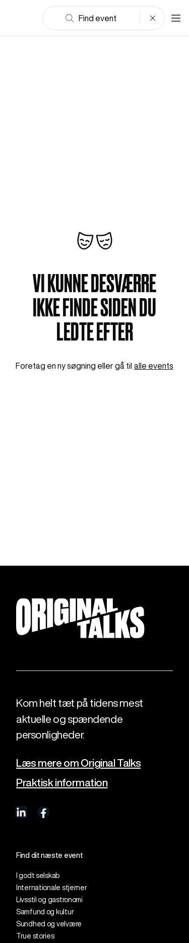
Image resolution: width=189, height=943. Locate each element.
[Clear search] (152, 18)
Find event (90, 18)
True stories (35, 935)
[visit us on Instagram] (65, 812)
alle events (153, 366)
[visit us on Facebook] (43, 812)
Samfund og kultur (45, 911)
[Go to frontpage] (22, 18)
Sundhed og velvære (49, 923)
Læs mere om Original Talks (78, 763)
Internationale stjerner (51, 887)
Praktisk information (62, 782)
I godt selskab (37, 875)
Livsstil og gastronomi (49, 899)
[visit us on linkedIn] (21, 812)
